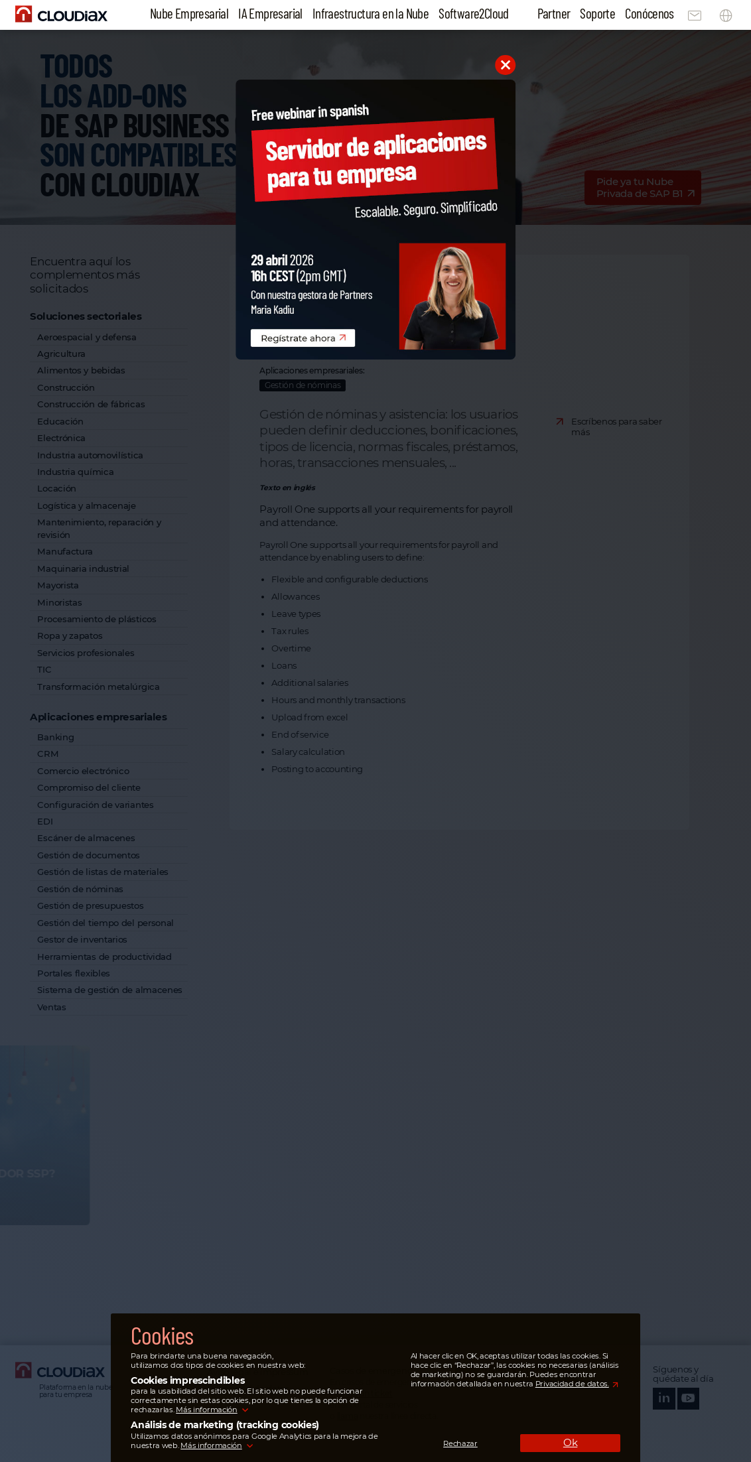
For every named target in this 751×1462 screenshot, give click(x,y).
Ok (570, 1442)
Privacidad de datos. (572, 1383)
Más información (206, 1409)
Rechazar (460, 1443)
